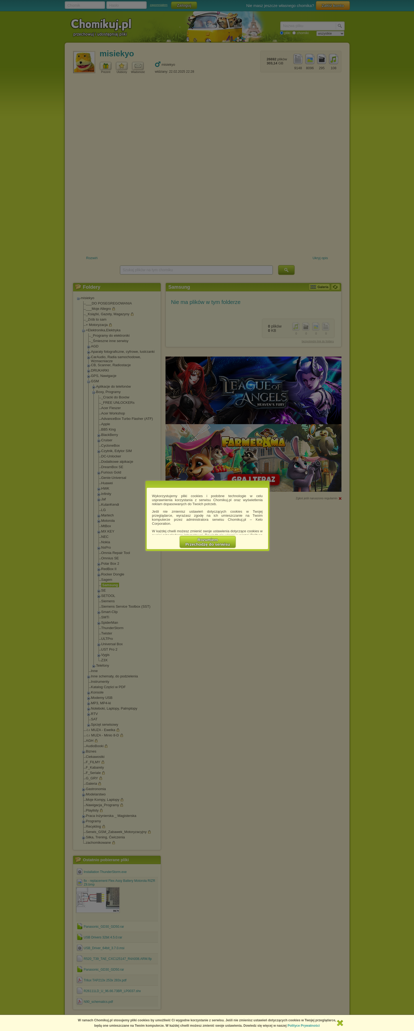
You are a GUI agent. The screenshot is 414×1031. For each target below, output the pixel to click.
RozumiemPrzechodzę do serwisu (207, 541)
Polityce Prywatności (303, 1026)
